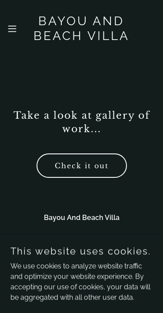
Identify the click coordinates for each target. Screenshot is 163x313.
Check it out (82, 165)
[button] (13, 28)
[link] (81, 28)
